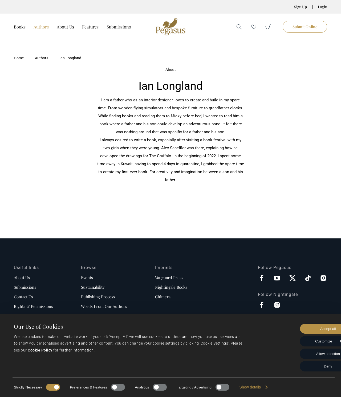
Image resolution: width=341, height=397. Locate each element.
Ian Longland (70, 58)
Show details (250, 387)
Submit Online (305, 26)
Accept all (297, 328)
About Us (65, 27)
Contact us (23, 296)
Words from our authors (104, 306)
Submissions (119, 27)
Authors (41, 27)
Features (90, 27)
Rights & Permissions (33, 306)
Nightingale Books (171, 287)
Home (19, 58)
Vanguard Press (169, 277)
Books (20, 27)
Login (322, 6)
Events (87, 277)
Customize (296, 340)
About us (22, 277)
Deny (296, 366)
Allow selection (296, 353)
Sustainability (93, 287)
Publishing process (98, 296)
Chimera (162, 296)
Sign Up (300, 6)
